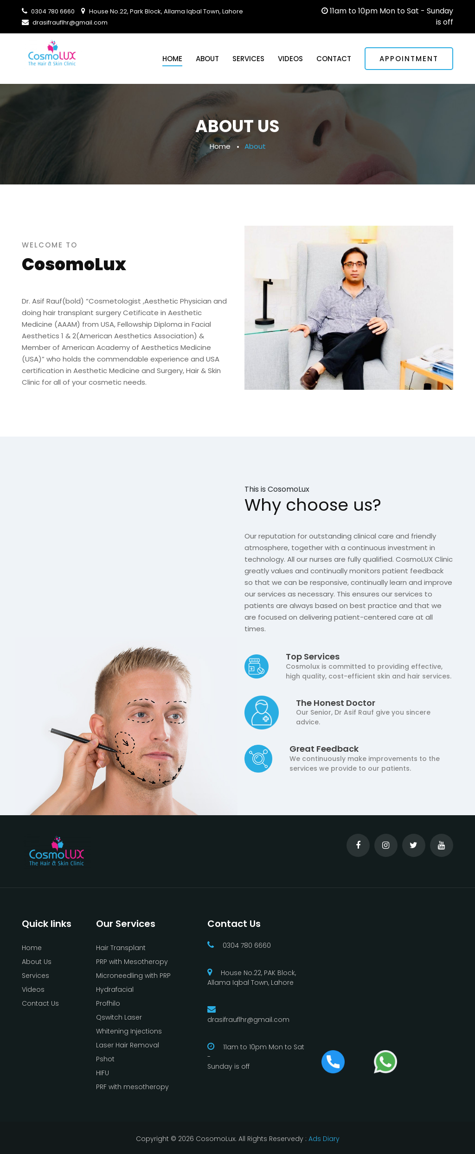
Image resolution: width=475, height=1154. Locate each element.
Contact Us (40, 1003)
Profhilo (108, 1003)
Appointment (408, 58)
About (207, 58)
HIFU (102, 1073)
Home (172, 58)
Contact (333, 58)
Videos (290, 58)
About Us (36, 961)
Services (248, 58)
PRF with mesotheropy (132, 1086)
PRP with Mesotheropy (132, 961)
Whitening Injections (129, 1031)
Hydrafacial (115, 989)
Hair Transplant (121, 947)
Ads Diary (323, 1138)
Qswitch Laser (119, 1017)
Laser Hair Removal (127, 1045)
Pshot (105, 1059)
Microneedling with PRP (133, 975)
